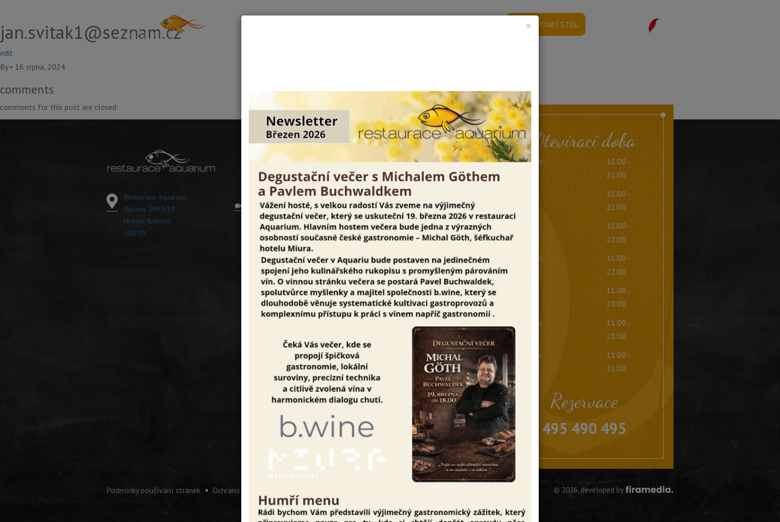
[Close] (528, 25)
